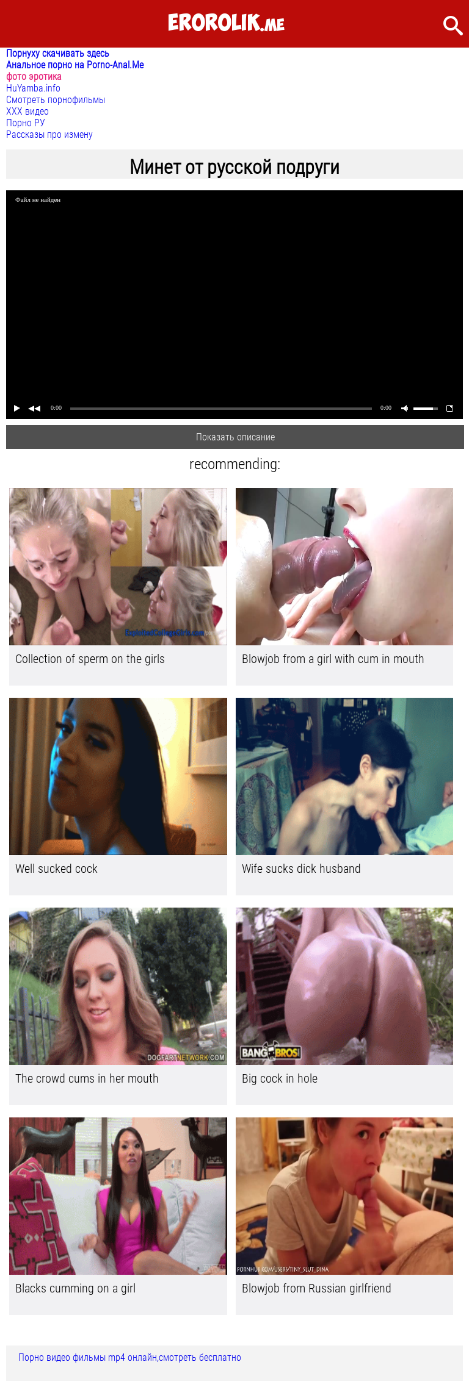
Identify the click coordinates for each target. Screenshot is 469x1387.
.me (226, 23)
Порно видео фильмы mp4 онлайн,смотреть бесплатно (129, 1357)
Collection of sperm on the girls (90, 658)
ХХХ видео (27, 111)
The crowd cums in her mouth (87, 1078)
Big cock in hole (280, 1078)
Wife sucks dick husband (301, 868)
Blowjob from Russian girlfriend (316, 1288)
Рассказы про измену (49, 134)
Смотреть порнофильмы (55, 100)
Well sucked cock (56, 868)
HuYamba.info (33, 88)
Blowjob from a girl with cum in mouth (333, 658)
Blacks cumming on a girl (75, 1288)
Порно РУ (25, 123)
